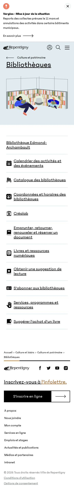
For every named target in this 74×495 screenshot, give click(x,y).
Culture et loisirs (24, 352)
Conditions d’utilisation (19, 478)
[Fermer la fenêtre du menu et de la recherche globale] (67, 47)
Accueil (8, 352)
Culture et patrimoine (49, 352)
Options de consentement (21, 483)
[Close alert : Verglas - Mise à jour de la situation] (68, 6)
